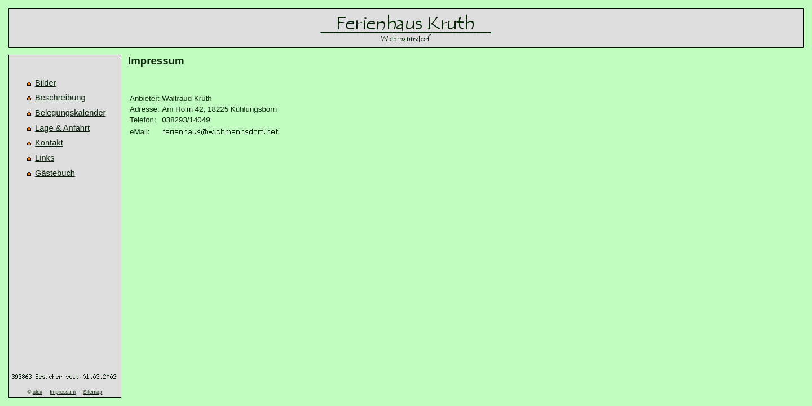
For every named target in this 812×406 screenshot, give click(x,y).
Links (44, 157)
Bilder (45, 82)
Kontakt (49, 142)
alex (37, 392)
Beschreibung (60, 97)
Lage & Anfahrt (62, 128)
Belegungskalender (70, 112)
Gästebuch (55, 173)
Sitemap (92, 392)
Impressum (63, 392)
